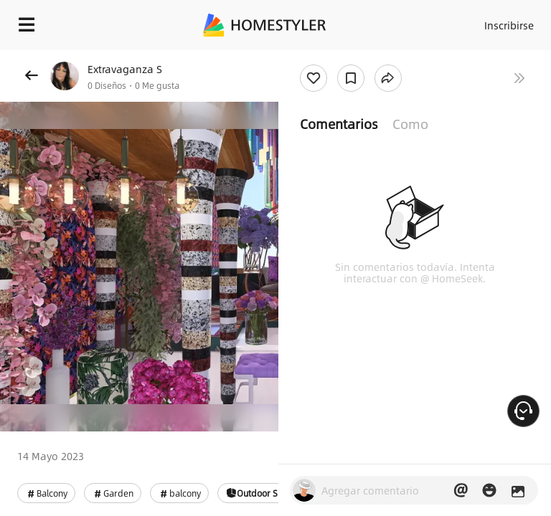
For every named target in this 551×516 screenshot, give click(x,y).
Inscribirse (509, 25)
